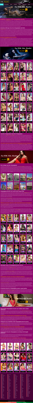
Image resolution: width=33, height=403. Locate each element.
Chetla (2, 388)
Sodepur (15, 391)
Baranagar (3, 380)
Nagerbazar (22, 375)
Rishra (8, 388)
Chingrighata (22, 388)
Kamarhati (28, 380)
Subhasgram (28, 392)
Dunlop (15, 374)
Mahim (20, 4)
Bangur (21, 387)
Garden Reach (16, 379)
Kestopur (9, 378)
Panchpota (28, 384)
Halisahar (15, 375)
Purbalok (28, 387)
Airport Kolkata (3, 375)
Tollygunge (9, 395)
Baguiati (15, 388)
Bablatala (22, 391)
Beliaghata (3, 384)
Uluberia (28, 396)
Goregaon (15, 4)
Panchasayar (28, 383)
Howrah (2, 396)
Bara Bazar (3, 379)
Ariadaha (22, 378)
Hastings (15, 380)
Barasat (15, 392)
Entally (2, 392)
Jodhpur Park (9, 374)
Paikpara (22, 383)
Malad (29, 4)
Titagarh (9, 394)
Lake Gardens (9, 380)
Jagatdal (28, 379)
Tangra (15, 383)
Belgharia (3, 383)
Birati (15, 396)
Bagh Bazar (16, 378)
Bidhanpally (22, 396)
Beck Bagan (22, 379)
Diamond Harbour (29, 375)
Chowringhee (16, 384)
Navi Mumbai (6, 4)
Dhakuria (22, 374)
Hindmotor (3, 395)
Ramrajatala (28, 388)
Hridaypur (28, 378)
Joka (8, 375)
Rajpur (8, 387)
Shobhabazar (16, 387)
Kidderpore (9, 379)
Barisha (9, 398)
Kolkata (2, 374)
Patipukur (22, 384)
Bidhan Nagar (3, 387)
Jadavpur (3, 397)
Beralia (21, 395)
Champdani (22, 397)
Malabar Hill (24, 4)
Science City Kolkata (9, 391)
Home (2, 4)
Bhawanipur (16, 397)
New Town (9, 384)
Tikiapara (28, 395)
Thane (11, 4)
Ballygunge (3, 378)
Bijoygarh (22, 380)
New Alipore (9, 383)
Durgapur (3, 391)
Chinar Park (16, 395)
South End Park (28, 391)
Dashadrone (28, 374)
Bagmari (22, 392)
